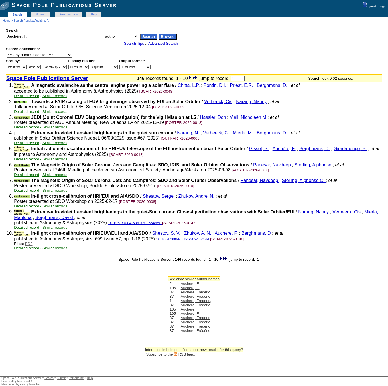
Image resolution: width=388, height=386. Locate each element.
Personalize (67, 14)
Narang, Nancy (251, 101)
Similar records (54, 96)
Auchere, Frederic (195, 292)
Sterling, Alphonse (312, 164)
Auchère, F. (284, 148)
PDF (29, 244)
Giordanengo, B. (350, 148)
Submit (41, 14)
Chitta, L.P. (189, 85)
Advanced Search (163, 43)
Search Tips (134, 43)
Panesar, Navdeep (272, 164)
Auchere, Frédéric (195, 305)
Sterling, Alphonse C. (304, 180)
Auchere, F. (226, 233)
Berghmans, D (256, 233)
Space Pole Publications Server (64, 5)
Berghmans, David (54, 217)
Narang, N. (188, 132)
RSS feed (186, 354)
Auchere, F (190, 283)
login (383, 6)
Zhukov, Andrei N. (196, 196)
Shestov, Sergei (159, 196)
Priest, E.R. (241, 85)
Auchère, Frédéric (195, 326)
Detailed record (26, 96)
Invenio (22, 381)
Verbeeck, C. (216, 132)
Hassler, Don (213, 117)
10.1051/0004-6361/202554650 (135, 223)
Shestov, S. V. (166, 233)
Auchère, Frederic (195, 318)
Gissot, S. (259, 148)
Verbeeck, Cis (218, 101)
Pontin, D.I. (215, 85)
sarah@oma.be (30, 384)
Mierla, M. (243, 132)
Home (7, 20)
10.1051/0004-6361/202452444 (183, 239)
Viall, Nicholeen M (248, 117)
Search (17, 14)
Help (94, 14)
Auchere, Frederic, (196, 301)
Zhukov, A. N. (197, 233)
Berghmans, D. (272, 85)
